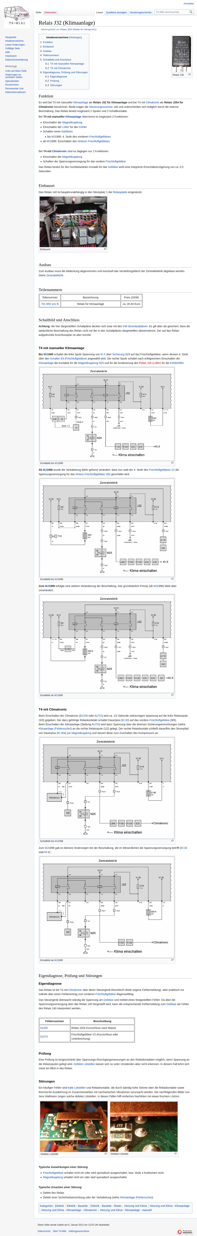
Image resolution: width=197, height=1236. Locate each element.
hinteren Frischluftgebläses (94, 141)
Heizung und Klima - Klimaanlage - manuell (125, 1210)
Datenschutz (44, 1231)
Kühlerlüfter (177, 362)
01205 (44, 1027)
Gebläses (67, 131)
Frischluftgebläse (116, 161)
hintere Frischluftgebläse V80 (92, 474)
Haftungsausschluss (79, 1231)
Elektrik (59, 1205)
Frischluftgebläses (100, 136)
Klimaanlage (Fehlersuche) (55, 728)
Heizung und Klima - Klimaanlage (170, 1205)
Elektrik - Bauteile (77, 1205)
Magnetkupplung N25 (91, 362)
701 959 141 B (49, 303)
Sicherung (118, 354)
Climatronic (152, 102)
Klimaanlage (80, 102)
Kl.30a (61, 733)
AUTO (98, 715)
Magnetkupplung (72, 122)
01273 (44, 1036)
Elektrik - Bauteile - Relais (106, 1205)
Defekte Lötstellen (84, 1064)
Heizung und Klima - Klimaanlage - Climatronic (69, 1210)
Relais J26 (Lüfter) (150, 362)
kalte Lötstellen (77, 1087)
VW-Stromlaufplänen (135, 326)
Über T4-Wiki (59, 1231)
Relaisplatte (120, 192)
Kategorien (46, 1205)
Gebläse (113, 167)
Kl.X (102, 354)
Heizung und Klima (135, 1205)
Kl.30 (125, 720)
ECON (84, 715)
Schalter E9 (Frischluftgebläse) (68, 358)
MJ (53, 136)
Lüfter (65, 127)
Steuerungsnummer (101, 106)
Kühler (83, 127)
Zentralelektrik (54, 275)
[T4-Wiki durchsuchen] (174, 12)
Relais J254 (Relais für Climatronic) (78, 29)
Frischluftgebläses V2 (162, 469)
